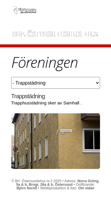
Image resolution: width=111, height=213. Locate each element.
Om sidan (86, 188)
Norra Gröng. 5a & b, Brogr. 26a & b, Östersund (57, 183)
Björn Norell (27, 188)
